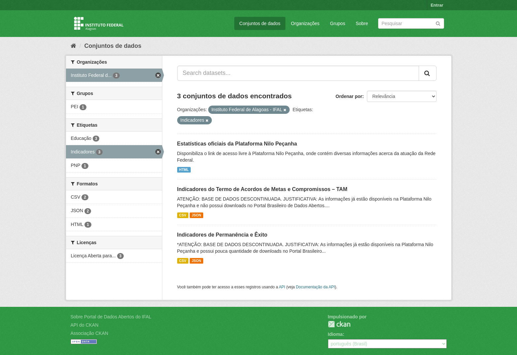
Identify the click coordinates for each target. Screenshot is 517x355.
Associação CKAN (89, 333)
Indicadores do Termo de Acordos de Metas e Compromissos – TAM (262, 189)
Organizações (305, 23)
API (282, 287)
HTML (184, 170)
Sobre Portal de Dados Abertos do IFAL (111, 316)
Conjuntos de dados (259, 23)
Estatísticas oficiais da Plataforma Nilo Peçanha (237, 143)
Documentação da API (315, 287)
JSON (196, 215)
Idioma (335, 334)
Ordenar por (349, 96)
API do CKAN (85, 325)
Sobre (362, 23)
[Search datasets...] (298, 73)
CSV (182, 215)
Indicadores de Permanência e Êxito (222, 235)
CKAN (339, 324)
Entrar (437, 5)
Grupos (337, 23)
